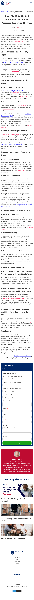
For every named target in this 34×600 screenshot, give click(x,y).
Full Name (5, 408)
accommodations (8, 109)
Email (4, 419)
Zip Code (4, 436)
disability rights (19, 41)
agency (29, 322)
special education (21, 105)
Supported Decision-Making (11, 134)
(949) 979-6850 (17, 584)
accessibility (15, 92)
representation (22, 170)
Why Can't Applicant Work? (8, 401)
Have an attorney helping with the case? (12, 388)
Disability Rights (5, 11)
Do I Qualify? (17, 443)
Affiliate (17, 565)
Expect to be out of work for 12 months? (12, 382)
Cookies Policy (17, 561)
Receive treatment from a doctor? (10, 394)
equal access (23, 96)
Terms (17, 559)
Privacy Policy (17, 557)
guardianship (24, 143)
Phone (4, 414)
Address (4, 431)
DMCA (17, 567)
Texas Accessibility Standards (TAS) (13, 91)
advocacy (10, 179)
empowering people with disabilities (11, 145)
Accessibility (17, 569)
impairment (15, 71)
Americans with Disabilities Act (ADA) (14, 62)
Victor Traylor (20, 27)
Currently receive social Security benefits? (12, 376)
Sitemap (17, 570)
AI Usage (17, 563)
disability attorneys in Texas (22, 356)
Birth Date (5, 425)
